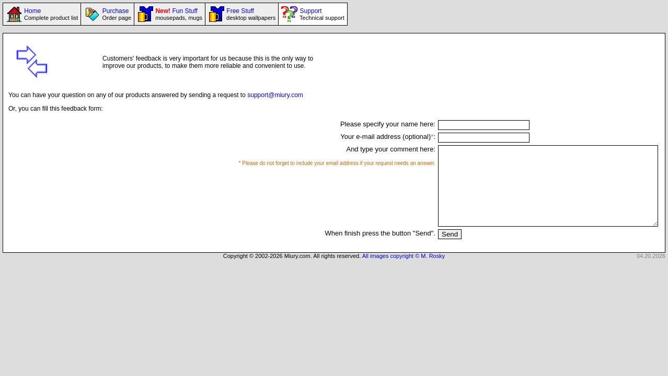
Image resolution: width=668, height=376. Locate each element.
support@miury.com (275, 95)
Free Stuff (250, 14)
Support (321, 14)
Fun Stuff (178, 14)
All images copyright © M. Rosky (403, 271)
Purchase (115, 14)
